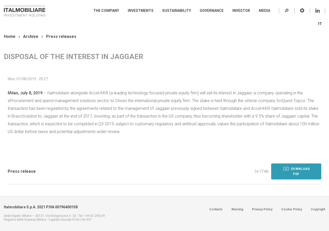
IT (320, 24)
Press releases (61, 36)
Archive (30, 36)
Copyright (318, 209)
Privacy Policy (262, 209)
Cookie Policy (291, 209)
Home (9, 36)
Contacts (216, 209)
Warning (237, 209)
